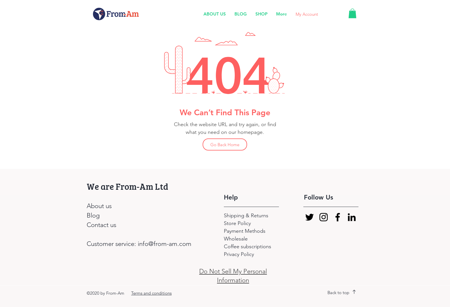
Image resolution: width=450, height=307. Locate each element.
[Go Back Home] (225, 144)
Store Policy (237, 223)
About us (99, 206)
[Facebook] (337, 217)
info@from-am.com (164, 244)
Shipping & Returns (247, 215)
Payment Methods (245, 231)
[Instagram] (323, 217)
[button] (352, 13)
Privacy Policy (239, 254)
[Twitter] (309, 217)
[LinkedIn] (351, 217)
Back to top (338, 292)
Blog (93, 215)
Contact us (101, 225)
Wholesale (236, 239)
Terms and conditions (151, 293)
